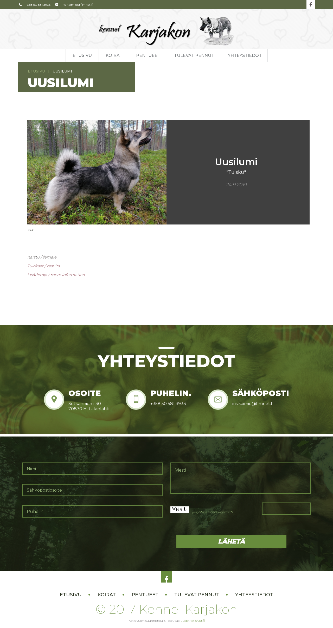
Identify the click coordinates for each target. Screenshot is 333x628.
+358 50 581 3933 (34, 4)
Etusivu (82, 55)
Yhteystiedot (245, 55)
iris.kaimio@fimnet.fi (74, 4)
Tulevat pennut (194, 55)
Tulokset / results (43, 265)
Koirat (114, 55)
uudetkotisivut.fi (193, 621)
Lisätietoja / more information (56, 274)
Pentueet (148, 55)
